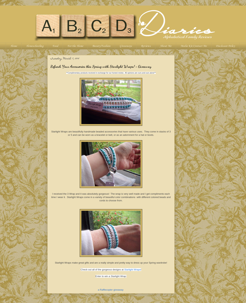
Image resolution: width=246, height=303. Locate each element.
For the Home (75, 46)
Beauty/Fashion (101, 46)
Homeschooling (34, 46)
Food (55, 46)
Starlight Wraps (132, 269)
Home (13, 46)
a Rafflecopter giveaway (111, 289)
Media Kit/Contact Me (194, 46)
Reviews (146, 46)
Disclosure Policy (225, 46)
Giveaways (125, 46)
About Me (165, 46)
